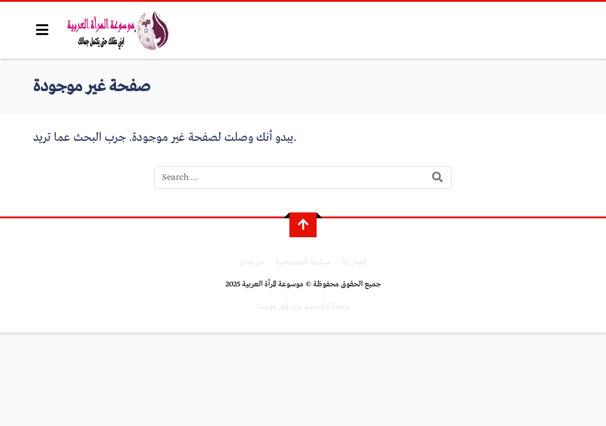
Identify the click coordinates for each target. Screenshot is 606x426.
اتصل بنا (353, 262)
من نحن (252, 262)
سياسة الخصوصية (302, 262)
